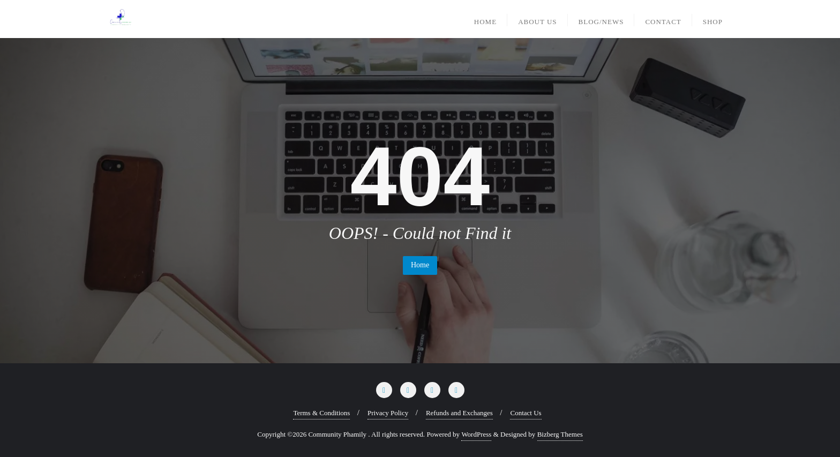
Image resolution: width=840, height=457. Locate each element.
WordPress (476, 434)
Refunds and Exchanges (459, 413)
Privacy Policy (388, 413)
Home (420, 265)
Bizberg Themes (560, 434)
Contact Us (525, 413)
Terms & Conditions (321, 413)
